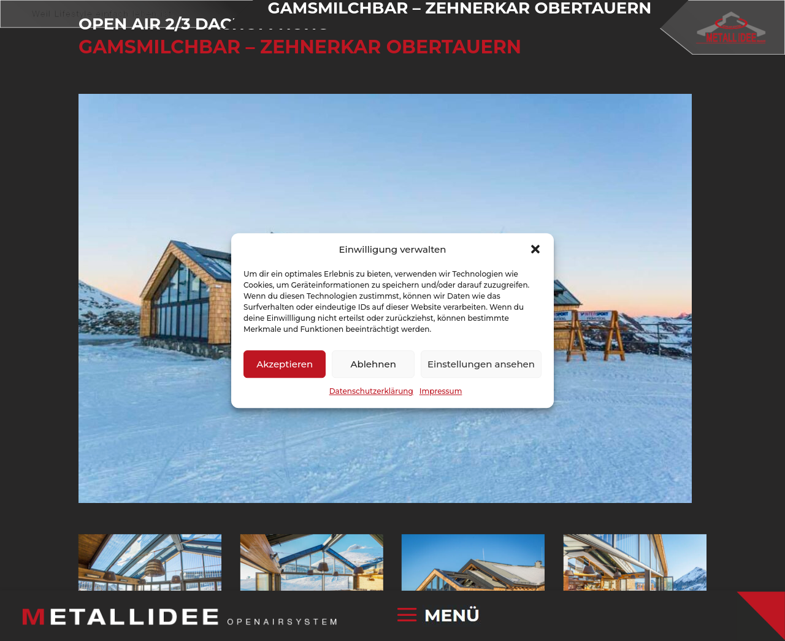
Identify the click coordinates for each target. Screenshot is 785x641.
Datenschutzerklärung (371, 391)
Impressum (440, 391)
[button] (535, 250)
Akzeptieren (284, 364)
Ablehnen (373, 364)
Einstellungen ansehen (481, 364)
